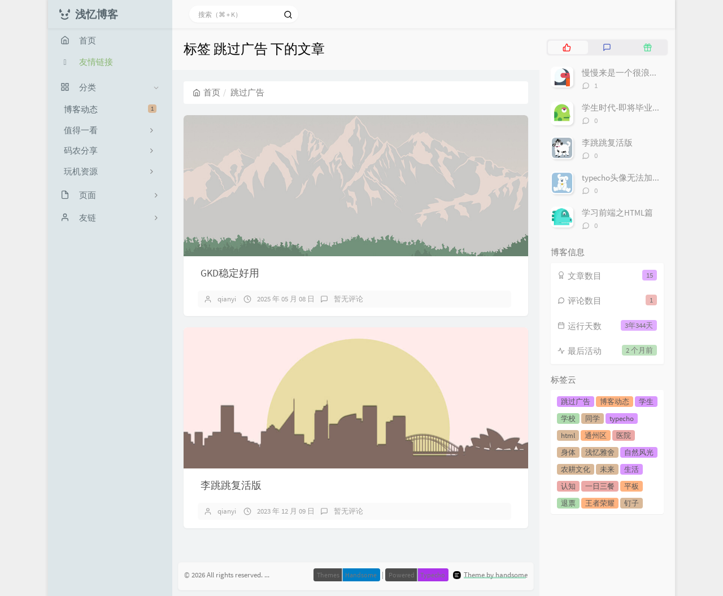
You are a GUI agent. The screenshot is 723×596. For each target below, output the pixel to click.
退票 (568, 503)
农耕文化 (575, 469)
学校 (568, 418)
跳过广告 (575, 401)
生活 (631, 469)
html (568, 435)
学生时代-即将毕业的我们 (630, 107)
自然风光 (639, 452)
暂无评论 (348, 299)
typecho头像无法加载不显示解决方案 (651, 177)
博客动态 (110, 109)
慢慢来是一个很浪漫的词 (628, 72)
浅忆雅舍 (600, 452)
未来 (607, 469)
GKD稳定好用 (230, 272)
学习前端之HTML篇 (617, 212)
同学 (592, 418)
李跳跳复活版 (231, 485)
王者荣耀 (600, 503)
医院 (623, 435)
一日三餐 (600, 486)
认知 (568, 486)
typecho (621, 418)
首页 (206, 92)
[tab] (567, 47)
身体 (568, 452)
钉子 (631, 503)
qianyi (226, 299)
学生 (646, 401)
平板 (631, 486)
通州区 (596, 435)
